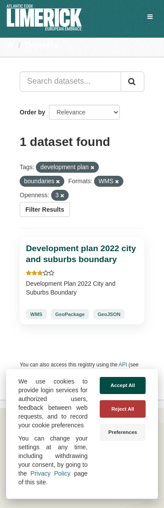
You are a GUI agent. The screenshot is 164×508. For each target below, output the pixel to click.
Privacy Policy (50, 473)
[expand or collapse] (150, 16)
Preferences (122, 432)
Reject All (123, 409)
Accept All (123, 385)
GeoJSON (109, 314)
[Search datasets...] (70, 81)
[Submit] (132, 81)
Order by (32, 112)
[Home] (10, 45)
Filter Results (44, 209)
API (123, 365)
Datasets (41, 45)
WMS (36, 314)
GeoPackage (69, 314)
